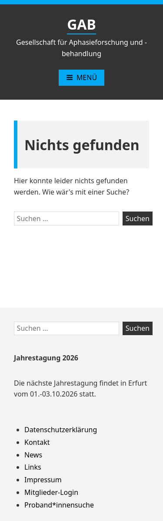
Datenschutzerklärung (60, 429)
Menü (81, 77)
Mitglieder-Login (51, 492)
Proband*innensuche (59, 505)
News (33, 455)
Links (32, 467)
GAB (81, 24)
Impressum (43, 479)
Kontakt (37, 442)
